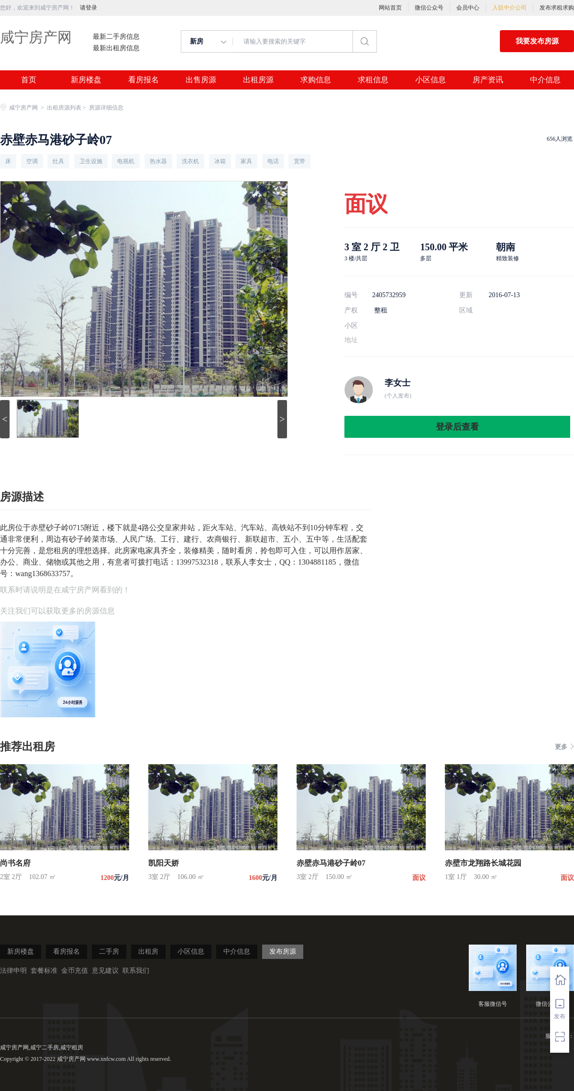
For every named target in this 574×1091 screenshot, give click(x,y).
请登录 (88, 7)
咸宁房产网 (36, 37)
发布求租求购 (557, 7)
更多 (564, 746)
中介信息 (545, 79)
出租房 (148, 951)
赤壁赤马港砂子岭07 (331, 863)
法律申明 (13, 970)
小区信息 (430, 79)
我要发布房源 (537, 41)
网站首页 (390, 7)
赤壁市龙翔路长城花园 (483, 863)
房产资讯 (488, 79)
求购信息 (315, 79)
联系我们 (135, 970)
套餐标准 (44, 970)
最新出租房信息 (116, 48)
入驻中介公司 (509, 7)
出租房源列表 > (67, 107)
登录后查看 (457, 427)
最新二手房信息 (116, 36)
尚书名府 (15, 863)
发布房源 (282, 951)
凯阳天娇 (163, 863)
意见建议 (105, 970)
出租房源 (258, 79)
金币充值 (74, 970)
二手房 (109, 951)
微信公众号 (429, 7)
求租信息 (373, 79)
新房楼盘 (86, 79)
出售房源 (201, 79)
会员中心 (467, 7)
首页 (28, 79)
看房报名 (143, 79)
